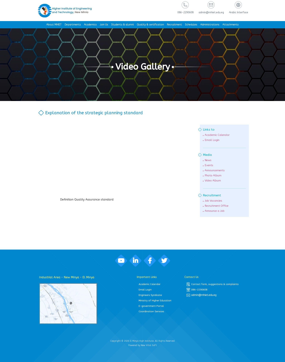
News (208, 160)
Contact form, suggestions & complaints (212, 284)
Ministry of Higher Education (155, 300)
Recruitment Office (216, 205)
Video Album (213, 180)
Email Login (212, 140)
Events (209, 165)
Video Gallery (142, 67)
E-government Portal (151, 306)
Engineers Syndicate (150, 295)
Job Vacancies (213, 200)
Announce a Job (214, 211)
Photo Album (213, 175)
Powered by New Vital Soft (142, 345)
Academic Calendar (217, 135)
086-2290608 (196, 289)
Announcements (215, 170)
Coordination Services (151, 311)
